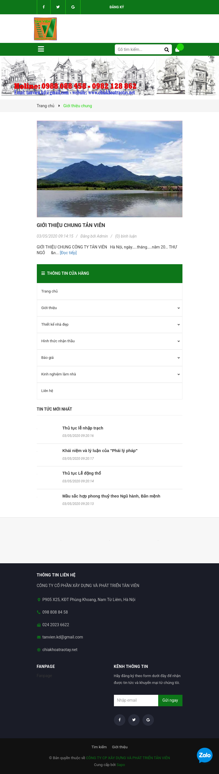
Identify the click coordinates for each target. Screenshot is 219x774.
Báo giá (47, 357)
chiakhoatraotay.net (60, 649)
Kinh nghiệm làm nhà (58, 374)
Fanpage (44, 675)
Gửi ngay (170, 700)
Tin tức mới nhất (54, 409)
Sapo (120, 765)
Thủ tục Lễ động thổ (82, 473)
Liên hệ (47, 391)
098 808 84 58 (55, 612)
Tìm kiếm (99, 747)
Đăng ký (117, 7)
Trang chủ (49, 291)
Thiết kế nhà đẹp (55, 324)
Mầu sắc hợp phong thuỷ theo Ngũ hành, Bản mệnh (111, 496)
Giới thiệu (49, 308)
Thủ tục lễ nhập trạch (83, 428)
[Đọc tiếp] (68, 252)
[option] (61, 540)
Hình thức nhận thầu (58, 341)
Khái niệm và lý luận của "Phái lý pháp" (100, 450)
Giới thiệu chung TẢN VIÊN (71, 225)
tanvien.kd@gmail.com (63, 637)
